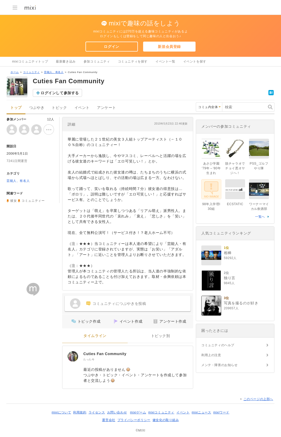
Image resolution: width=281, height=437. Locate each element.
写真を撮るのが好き (241, 303)
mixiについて (61, 412)
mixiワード (221, 412)
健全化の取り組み (166, 420)
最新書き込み (66, 61)
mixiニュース (201, 412)
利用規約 (79, 412)
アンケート (106, 108)
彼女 (13, 201)
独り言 (229, 278)
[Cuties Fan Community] (73, 356)
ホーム (14, 72)
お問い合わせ (117, 412)
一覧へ (260, 216)
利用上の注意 (211, 355)
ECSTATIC (235, 204)
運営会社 (108, 420)
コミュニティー (33, 201)
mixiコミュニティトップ (30, 61)
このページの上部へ (258, 399)
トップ (16, 108)
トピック (59, 108)
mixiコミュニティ (161, 412)
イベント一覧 (165, 61)
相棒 (227, 253)
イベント (82, 108)
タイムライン (94, 336)
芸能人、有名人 (53, 72)
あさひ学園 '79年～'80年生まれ (211, 168)
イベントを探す (194, 61)
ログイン (111, 46)
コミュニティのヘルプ (217, 345)
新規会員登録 (169, 46)
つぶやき (36, 108)
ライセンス (97, 412)
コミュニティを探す (133, 61)
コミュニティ (31, 72)
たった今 (88, 359)
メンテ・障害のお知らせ (219, 365)
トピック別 (160, 336)
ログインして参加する (60, 93)
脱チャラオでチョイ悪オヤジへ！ (235, 168)
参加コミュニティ (97, 61)
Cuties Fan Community (104, 354)
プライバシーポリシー (133, 420)
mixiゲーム (138, 412)
